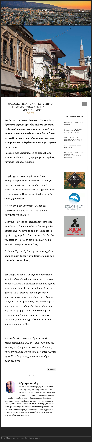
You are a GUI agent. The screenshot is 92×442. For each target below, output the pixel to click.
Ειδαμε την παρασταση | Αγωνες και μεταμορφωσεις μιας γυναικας (74, 155)
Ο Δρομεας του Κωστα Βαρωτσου (73, 146)
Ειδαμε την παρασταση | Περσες (74, 123)
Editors (30, 376)
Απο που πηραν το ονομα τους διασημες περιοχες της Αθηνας (73, 139)
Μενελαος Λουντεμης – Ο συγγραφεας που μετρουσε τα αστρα (74, 130)
